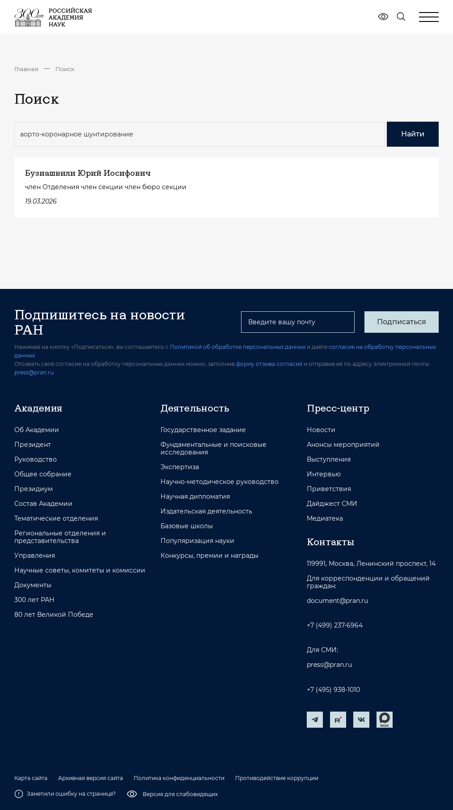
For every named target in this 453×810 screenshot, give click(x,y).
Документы (32, 585)
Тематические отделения (56, 518)
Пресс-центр (338, 408)
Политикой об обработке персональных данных (237, 347)
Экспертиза (180, 467)
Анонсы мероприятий (343, 445)
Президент (32, 445)
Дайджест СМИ (332, 504)
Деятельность (195, 408)
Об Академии (36, 430)
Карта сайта (30, 778)
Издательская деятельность (206, 511)
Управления (34, 556)
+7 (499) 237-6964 (335, 625)
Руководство (35, 459)
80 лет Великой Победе (53, 615)
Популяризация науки (197, 541)
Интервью (324, 474)
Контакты (330, 542)
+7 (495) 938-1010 (333, 690)
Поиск (65, 68)
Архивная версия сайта (90, 778)
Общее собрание (43, 474)
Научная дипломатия (195, 496)
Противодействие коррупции (276, 778)
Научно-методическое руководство (220, 482)
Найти (412, 134)
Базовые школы (187, 526)
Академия (38, 408)
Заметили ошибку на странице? (65, 793)
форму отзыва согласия (269, 363)
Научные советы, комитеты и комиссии (79, 570)
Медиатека (325, 518)
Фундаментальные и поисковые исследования (214, 448)
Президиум (33, 489)
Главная (26, 68)
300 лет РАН (34, 600)
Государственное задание (203, 430)
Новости (321, 430)
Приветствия (329, 489)
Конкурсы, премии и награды (209, 556)
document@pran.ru (337, 601)
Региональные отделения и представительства (60, 537)
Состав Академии (43, 504)
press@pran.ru (34, 372)
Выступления (329, 459)
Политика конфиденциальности (179, 778)
